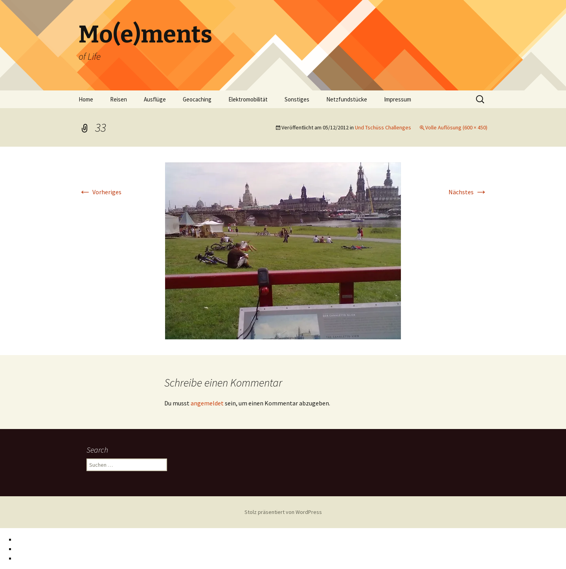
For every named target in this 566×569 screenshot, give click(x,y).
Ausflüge (155, 99)
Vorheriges (100, 192)
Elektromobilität (248, 99)
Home (86, 99)
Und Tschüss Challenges (383, 127)
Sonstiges (297, 99)
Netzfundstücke (346, 99)
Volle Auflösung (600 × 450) (456, 127)
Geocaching (197, 99)
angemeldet (207, 403)
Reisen (118, 99)
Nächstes (467, 192)
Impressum (397, 99)
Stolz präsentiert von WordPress (283, 512)
